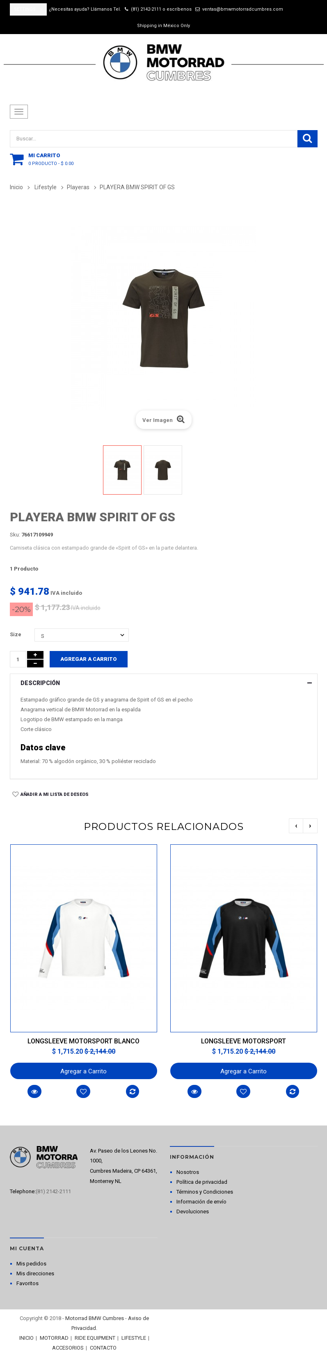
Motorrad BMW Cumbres (94, 1318)
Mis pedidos (31, 1264)
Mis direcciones (35, 1273)
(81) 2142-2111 (146, 9)
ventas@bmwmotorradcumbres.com (242, 9)
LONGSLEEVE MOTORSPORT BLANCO (83, 1041)
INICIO (26, 1338)
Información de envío (201, 1202)
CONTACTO (103, 1348)
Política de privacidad (201, 1182)
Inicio (16, 187)
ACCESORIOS (68, 1348)
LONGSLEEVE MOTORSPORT (243, 1041)
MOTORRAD (54, 1338)
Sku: (15, 535)
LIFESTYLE (133, 1338)
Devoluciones (192, 1211)
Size (16, 634)
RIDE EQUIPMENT (95, 1338)
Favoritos (27, 1283)
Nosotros (187, 1172)
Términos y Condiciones (204, 1192)
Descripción (40, 683)
